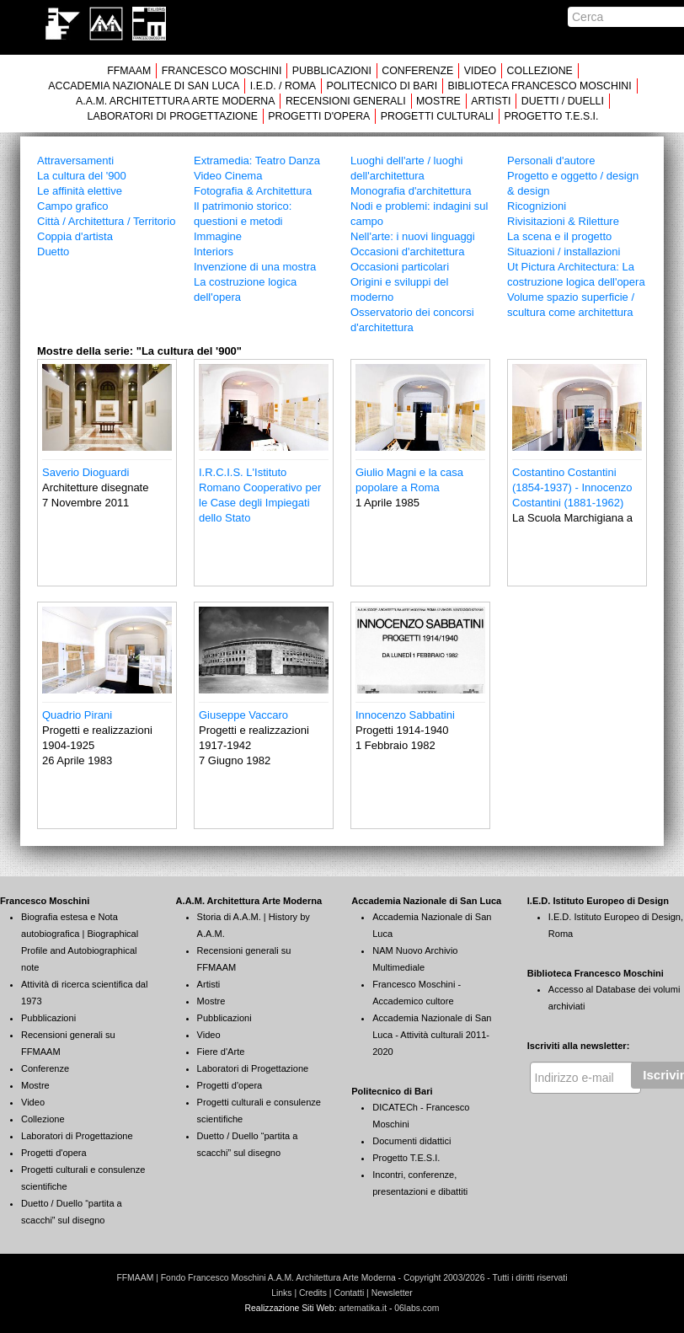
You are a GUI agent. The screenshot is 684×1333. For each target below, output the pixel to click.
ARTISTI (490, 101)
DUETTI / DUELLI (562, 101)
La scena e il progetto (559, 236)
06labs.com (416, 1308)
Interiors (213, 251)
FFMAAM (129, 71)
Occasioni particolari (399, 266)
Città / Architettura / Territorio (106, 221)
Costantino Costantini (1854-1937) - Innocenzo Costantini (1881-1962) (572, 487)
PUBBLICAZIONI (331, 71)
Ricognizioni (536, 206)
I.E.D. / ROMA (283, 86)
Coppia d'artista (75, 236)
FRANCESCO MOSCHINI (222, 71)
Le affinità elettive (79, 191)
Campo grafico (73, 206)
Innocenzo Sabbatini (405, 715)
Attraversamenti (75, 160)
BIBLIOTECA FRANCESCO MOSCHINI (540, 86)
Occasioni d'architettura (407, 251)
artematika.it (363, 1308)
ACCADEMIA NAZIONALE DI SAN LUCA (143, 86)
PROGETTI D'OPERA (319, 116)
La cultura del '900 (81, 175)
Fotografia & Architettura (253, 191)
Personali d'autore (551, 160)
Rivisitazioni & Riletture (563, 221)
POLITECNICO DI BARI (381, 86)
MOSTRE (438, 101)
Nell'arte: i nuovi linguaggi (412, 236)
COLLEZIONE (540, 71)
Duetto (53, 251)
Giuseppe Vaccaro (243, 715)
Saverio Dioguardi (85, 472)
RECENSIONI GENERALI (346, 101)
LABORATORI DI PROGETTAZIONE (173, 116)
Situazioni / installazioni (563, 251)
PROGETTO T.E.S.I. (551, 116)
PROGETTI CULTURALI (437, 116)
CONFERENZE (417, 71)
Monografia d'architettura (410, 191)
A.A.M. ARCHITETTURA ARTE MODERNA (175, 101)
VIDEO (480, 71)
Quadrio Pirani (77, 715)
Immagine (218, 236)
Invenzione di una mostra (255, 266)
